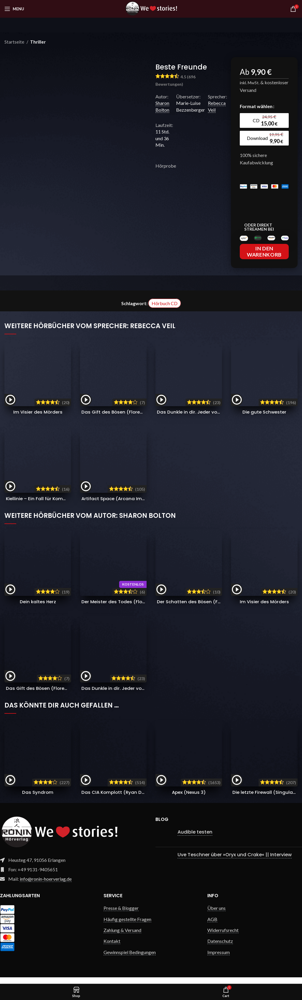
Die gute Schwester (264, 418)
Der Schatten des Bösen (211, 608)
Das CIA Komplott (121, 798)
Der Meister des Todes (136, 608)
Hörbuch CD (165, 310)
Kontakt (112, 947)
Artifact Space (120, 505)
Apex (189, 798)
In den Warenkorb (264, 258)
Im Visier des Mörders (37, 418)
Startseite (14, 41)
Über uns (216, 914)
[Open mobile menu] (14, 9)
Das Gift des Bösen (130, 418)
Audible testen (195, 838)
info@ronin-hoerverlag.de (46, 885)
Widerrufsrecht (223, 936)
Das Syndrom (38, 798)
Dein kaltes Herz (38, 608)
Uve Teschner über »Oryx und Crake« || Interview (235, 861)
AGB (212, 925)
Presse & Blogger (121, 914)
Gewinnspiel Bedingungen (130, 958)
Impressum (218, 958)
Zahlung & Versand (122, 936)
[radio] (265, 120)
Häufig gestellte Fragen (127, 925)
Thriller (38, 41)
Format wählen (256, 106)
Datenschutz (220, 947)
